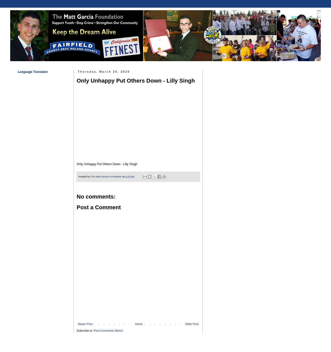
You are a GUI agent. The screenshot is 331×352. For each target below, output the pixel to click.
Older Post (191, 323)
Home (138, 323)
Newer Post (85, 323)
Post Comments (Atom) (108, 330)
